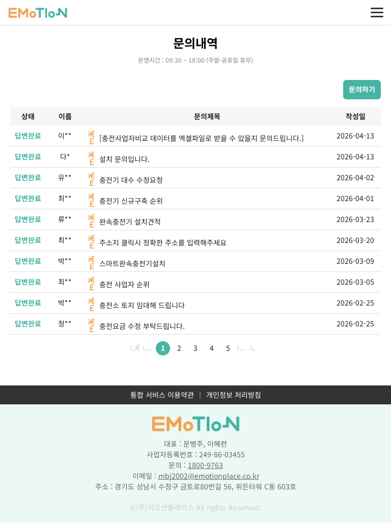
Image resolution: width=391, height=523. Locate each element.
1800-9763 (205, 465)
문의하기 (362, 89)
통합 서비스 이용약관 (162, 395)
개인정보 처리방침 (233, 395)
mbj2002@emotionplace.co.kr (208, 476)
